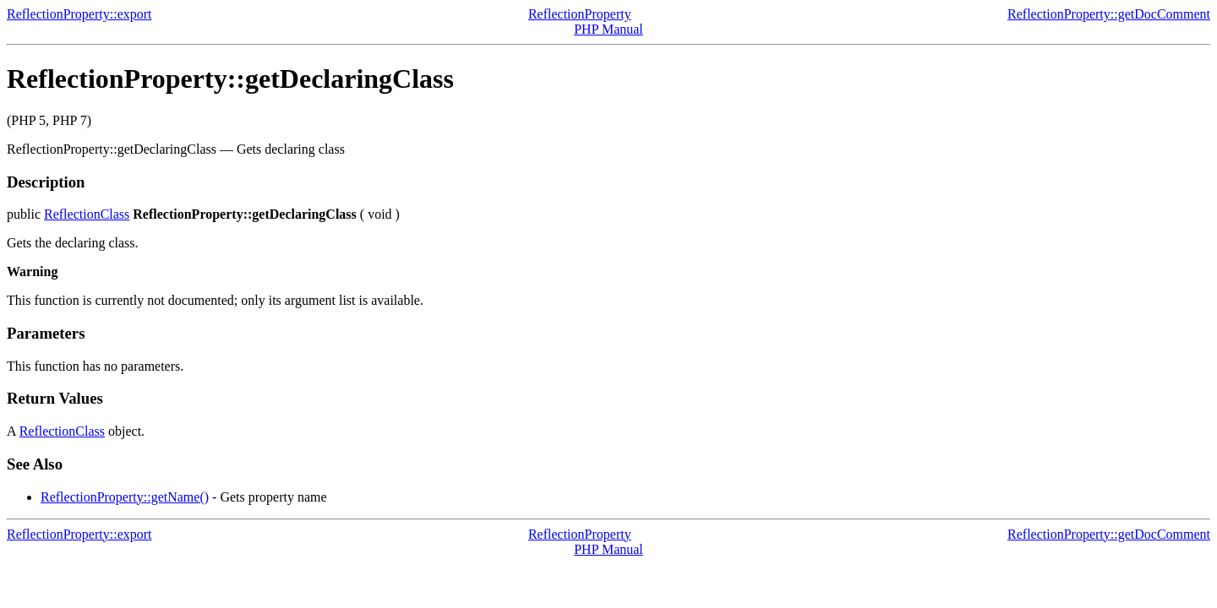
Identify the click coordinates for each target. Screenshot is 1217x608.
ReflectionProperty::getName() (125, 497)
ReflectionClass (86, 214)
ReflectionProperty (579, 14)
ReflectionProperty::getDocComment (1108, 14)
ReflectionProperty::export (79, 14)
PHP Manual (608, 29)
